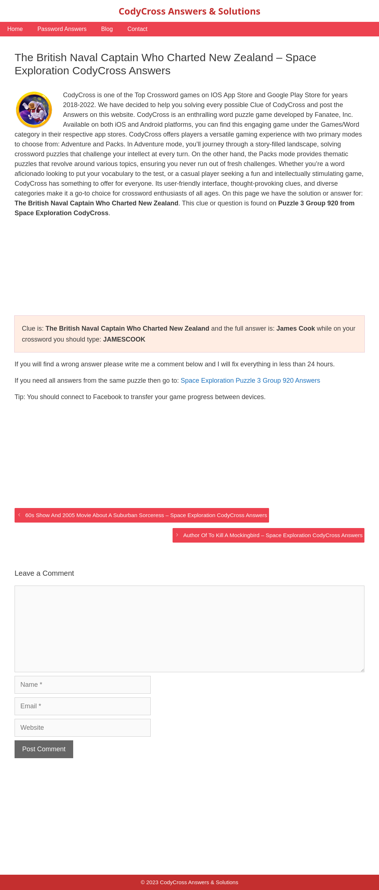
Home (15, 29)
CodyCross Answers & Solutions (189, 11)
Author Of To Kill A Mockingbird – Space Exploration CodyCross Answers (273, 535)
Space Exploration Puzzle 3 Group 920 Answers (250, 380)
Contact (137, 29)
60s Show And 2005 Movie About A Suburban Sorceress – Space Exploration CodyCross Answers (146, 515)
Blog (107, 29)
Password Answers (62, 29)
